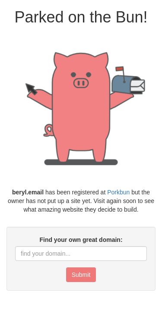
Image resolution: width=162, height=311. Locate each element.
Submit (81, 274)
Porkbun (118, 192)
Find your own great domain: (80, 239)
